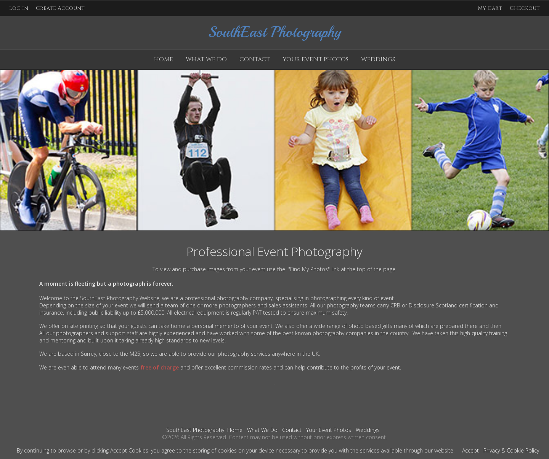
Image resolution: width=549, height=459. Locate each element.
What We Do (206, 59)
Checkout (525, 8)
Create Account (60, 8)
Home (163, 59)
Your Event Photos (315, 59)
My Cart (491, 8)
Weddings (378, 59)
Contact (254, 59)
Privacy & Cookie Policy (511, 450)
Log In (18, 8)
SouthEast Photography (195, 429)
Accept (470, 450)
